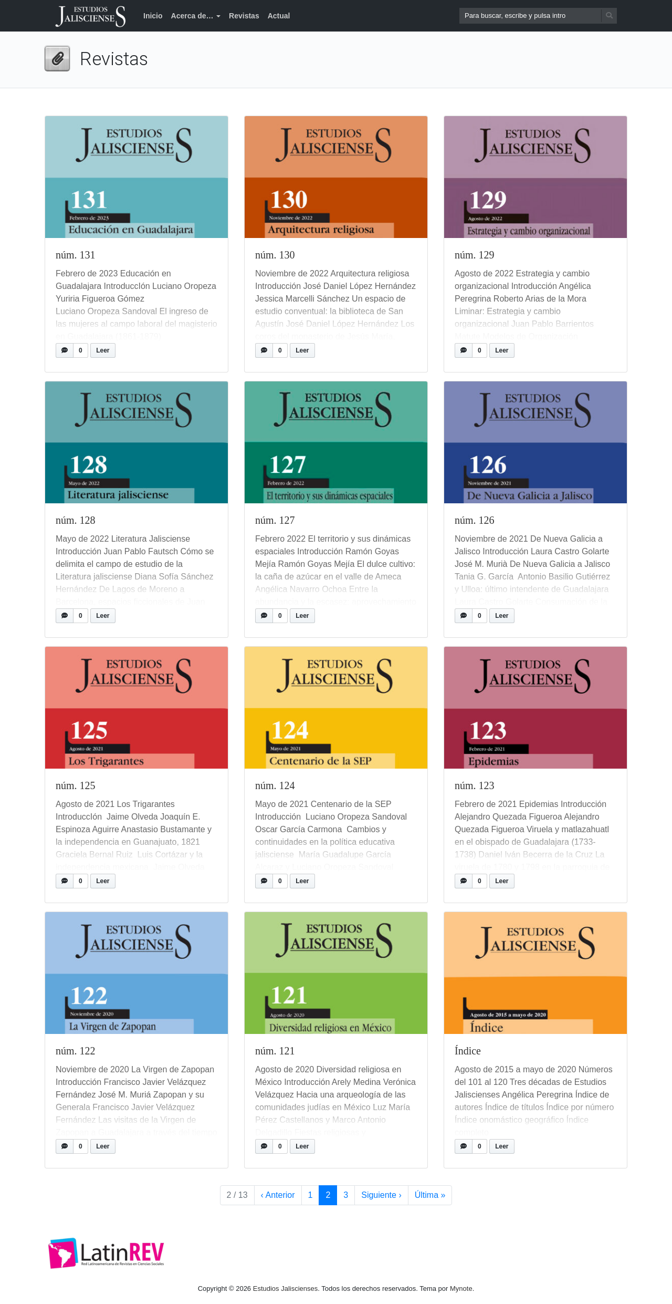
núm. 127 (275, 520)
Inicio (153, 16)
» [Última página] (430, 1195)
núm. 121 (275, 1051)
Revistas (244, 16)
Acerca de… (192, 16)
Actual (279, 16)
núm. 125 (76, 785)
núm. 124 (275, 785)
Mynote (461, 1288)
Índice (468, 1051)
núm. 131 (76, 255)
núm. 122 (76, 1051)
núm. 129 (475, 255)
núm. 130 (275, 255)
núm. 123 (475, 785)
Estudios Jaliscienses (285, 1288)
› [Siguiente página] (381, 1195)
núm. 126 (475, 520)
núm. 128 (76, 520)
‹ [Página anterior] (278, 1195)
